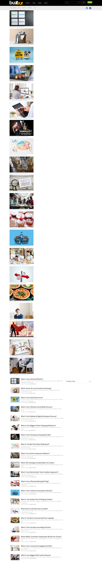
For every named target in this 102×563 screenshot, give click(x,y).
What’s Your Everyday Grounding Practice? (36, 527)
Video (24, 7)
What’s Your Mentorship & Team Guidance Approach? (39, 472)
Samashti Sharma (33, 384)
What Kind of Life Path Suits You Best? (34, 509)
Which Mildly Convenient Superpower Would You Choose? (41, 537)
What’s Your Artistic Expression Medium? (35, 453)
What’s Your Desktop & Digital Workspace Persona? (39, 416)
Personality (13, 7)
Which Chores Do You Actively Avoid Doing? (36, 388)
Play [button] (34, 3)
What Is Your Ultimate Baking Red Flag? (35, 481)
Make (89, 2)
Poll (19, 7)
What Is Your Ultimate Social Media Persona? (36, 407)
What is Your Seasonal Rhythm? (32, 379)
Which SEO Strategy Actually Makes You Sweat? (37, 463)
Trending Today (78, 381)
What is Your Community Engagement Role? (36, 546)
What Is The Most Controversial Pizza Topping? (37, 518)
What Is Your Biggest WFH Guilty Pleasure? (36, 555)
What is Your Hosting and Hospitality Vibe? (36, 435)
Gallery (30, 7)
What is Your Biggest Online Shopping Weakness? (38, 425)
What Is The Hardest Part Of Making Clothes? (36, 499)
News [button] (46, 3)
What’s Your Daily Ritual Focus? (32, 397)
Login (83, 2)
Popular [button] (28, 3)
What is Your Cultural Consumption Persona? (36, 491)
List (35, 7)
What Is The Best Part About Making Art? (35, 444)
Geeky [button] (40, 3)
